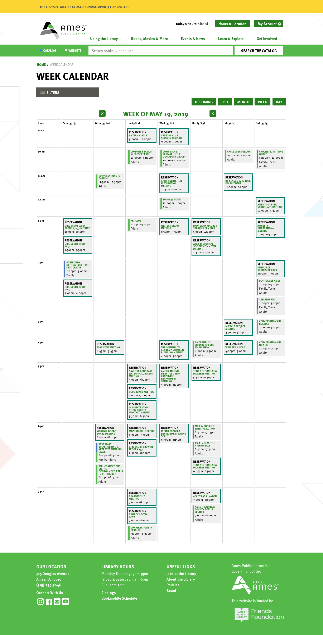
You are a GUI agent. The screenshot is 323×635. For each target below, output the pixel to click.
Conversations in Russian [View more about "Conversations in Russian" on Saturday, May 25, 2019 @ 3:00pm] (270, 322)
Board (171, 590)
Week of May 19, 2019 (155, 113)
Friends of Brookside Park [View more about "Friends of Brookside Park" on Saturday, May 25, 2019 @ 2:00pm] (267, 268)
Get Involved (267, 38)
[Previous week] (102, 113)
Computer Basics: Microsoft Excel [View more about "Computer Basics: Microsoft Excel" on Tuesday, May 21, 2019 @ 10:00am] (142, 152)
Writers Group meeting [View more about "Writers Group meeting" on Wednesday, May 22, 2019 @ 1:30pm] (170, 226)
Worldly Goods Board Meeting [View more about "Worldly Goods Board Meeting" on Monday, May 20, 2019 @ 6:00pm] (106, 432)
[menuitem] (268, 23)
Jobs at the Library (181, 573)
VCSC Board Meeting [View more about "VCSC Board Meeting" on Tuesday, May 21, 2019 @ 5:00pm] (141, 391)
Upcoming (204, 102)
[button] (193, 23)
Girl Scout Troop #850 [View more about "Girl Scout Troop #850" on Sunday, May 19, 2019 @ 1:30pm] (75, 245)
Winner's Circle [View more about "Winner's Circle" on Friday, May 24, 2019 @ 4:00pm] (235, 347)
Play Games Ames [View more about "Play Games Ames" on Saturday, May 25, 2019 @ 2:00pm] (269, 280)
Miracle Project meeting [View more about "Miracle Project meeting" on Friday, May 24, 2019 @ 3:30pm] (235, 327)
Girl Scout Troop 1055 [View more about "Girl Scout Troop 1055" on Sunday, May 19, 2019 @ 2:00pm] (75, 288)
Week (262, 102)
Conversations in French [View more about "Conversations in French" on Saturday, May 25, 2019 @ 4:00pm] (270, 343)
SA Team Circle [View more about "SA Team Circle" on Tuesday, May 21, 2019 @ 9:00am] (138, 135)
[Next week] (212, 113)
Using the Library (104, 38)
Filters (48, 93)
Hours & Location (232, 23)
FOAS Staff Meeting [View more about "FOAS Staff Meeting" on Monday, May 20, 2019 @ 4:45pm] (108, 347)
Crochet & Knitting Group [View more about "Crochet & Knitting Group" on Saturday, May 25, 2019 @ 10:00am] (271, 152)
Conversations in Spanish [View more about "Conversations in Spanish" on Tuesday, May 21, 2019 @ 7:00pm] (141, 528)
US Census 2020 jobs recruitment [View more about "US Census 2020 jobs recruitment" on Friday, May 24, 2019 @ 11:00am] (238, 182)
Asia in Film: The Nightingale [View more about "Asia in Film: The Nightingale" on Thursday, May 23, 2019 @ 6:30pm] (205, 444)
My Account (267, 23)
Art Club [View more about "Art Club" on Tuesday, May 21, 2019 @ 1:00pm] (136, 220)
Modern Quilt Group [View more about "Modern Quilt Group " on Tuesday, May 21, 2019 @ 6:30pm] (141, 431)
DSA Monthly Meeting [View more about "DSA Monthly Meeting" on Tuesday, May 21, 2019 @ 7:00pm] (137, 497)
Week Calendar (61, 64)
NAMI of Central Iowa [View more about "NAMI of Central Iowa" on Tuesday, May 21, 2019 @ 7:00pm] (139, 515)
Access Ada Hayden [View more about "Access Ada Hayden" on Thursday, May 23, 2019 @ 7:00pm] (205, 496)
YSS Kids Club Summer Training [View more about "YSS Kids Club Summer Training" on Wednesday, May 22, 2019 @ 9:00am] (172, 136)
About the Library (181, 579)
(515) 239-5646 (48, 585)
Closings (108, 592)
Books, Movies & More (149, 38)
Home (41, 64)
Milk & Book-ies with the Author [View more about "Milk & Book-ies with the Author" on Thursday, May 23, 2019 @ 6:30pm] (205, 427)
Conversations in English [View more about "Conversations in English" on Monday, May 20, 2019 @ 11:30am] (109, 177)
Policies (173, 585)
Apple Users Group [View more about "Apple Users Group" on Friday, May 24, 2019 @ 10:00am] (238, 151)
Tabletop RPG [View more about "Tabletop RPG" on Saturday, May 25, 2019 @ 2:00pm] (267, 299)
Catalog (49, 51)
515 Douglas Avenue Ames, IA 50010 (52, 576)
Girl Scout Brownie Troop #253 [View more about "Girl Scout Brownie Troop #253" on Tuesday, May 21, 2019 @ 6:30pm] (141, 447)
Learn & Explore (231, 38)
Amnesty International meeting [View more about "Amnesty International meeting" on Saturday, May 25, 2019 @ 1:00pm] (266, 228)
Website (74, 51)
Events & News (193, 38)
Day (279, 102)
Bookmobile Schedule (119, 598)
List (224, 102)
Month (243, 102)
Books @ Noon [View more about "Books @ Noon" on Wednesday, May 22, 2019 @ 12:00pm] (172, 199)
